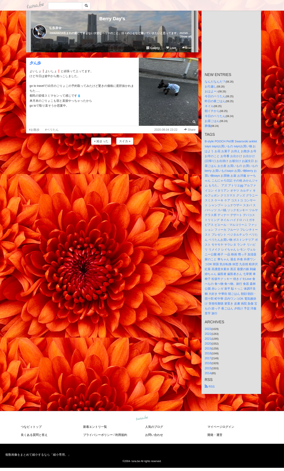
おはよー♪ (211, 91)
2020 (208, 343)
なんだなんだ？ (215, 81)
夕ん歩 (35, 63)
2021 (208, 338)
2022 (208, 333)
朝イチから (212, 111)
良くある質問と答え (34, 435)
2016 (208, 363)
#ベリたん (52, 129)
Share (187, 47)
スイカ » (125, 141)
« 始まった (101, 141)
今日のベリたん (215, 96)
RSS (210, 386)
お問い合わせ (154, 435)
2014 (208, 373)
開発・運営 (214, 435)
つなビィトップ (31, 426)
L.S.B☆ (56, 28)
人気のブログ (154, 426)
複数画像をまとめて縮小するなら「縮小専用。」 (38, 454)
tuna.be (141, 418)
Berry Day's (112, 18)
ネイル (209, 106)
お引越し (211, 86)
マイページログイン (220, 426)
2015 (208, 368)
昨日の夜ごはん (215, 101)
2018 (208, 353)
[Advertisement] (112, 157)
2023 (208, 329)
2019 (208, 348)
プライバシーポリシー (98, 435)
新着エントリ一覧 (95, 426)
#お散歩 (34, 129)
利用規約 (121, 435)
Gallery (153, 48)
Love (171, 48)
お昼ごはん (212, 121)
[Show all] (186, 36)
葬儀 (208, 125)
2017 (208, 358)
